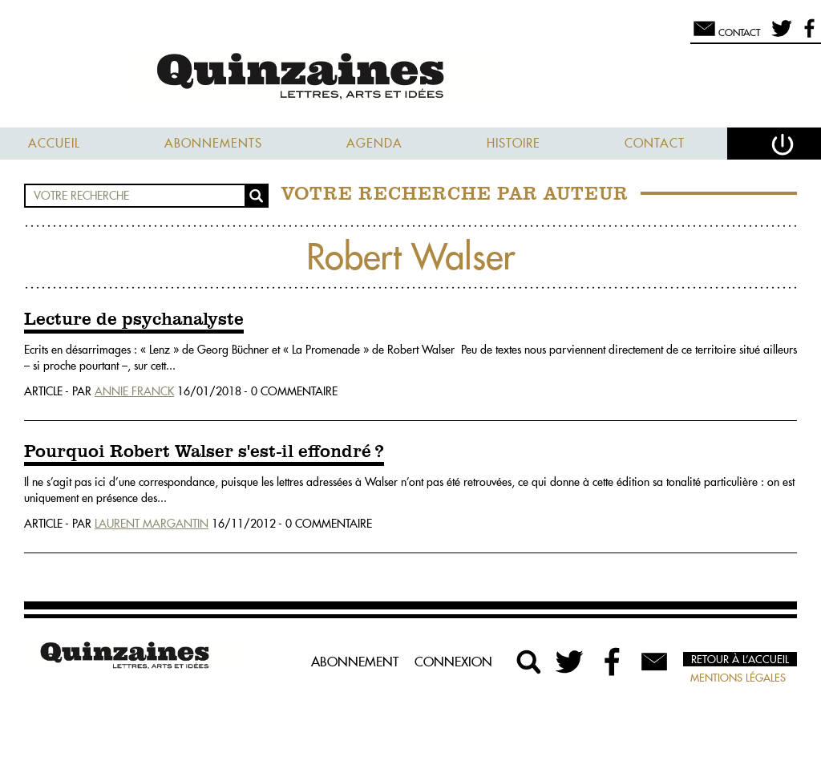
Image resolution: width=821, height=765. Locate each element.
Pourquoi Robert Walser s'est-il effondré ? (204, 452)
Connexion (453, 662)
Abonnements (213, 143)
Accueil (54, 143)
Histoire (513, 143)
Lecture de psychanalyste (134, 320)
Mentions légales (738, 677)
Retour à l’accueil (740, 659)
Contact (655, 143)
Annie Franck (134, 391)
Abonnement (354, 662)
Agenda (374, 143)
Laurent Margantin (151, 523)
